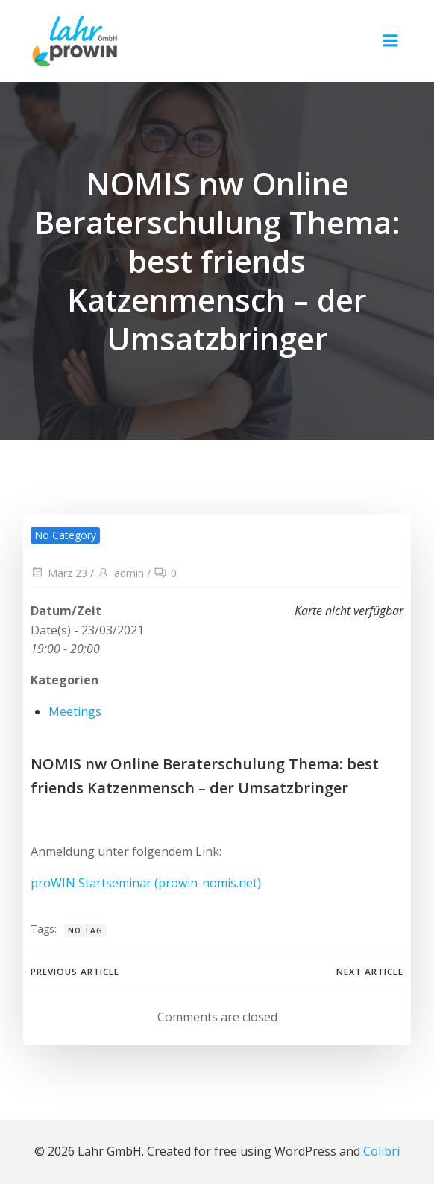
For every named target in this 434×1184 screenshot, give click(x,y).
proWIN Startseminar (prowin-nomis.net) (146, 883)
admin (120, 573)
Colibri (381, 1151)
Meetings (74, 711)
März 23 (59, 573)
